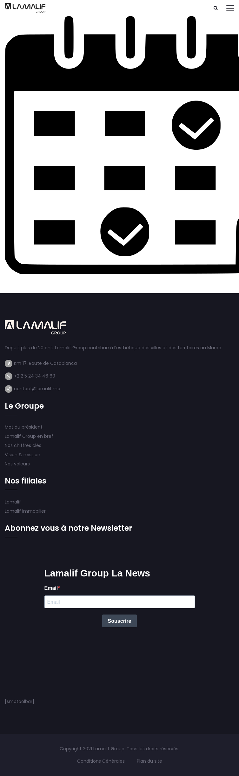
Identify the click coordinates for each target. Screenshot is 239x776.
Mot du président (24, 427)
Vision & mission (23, 454)
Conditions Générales (101, 761)
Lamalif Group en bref (29, 436)
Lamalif (13, 502)
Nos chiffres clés (23, 445)
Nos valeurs (18, 464)
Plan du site (149, 761)
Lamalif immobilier (25, 511)
